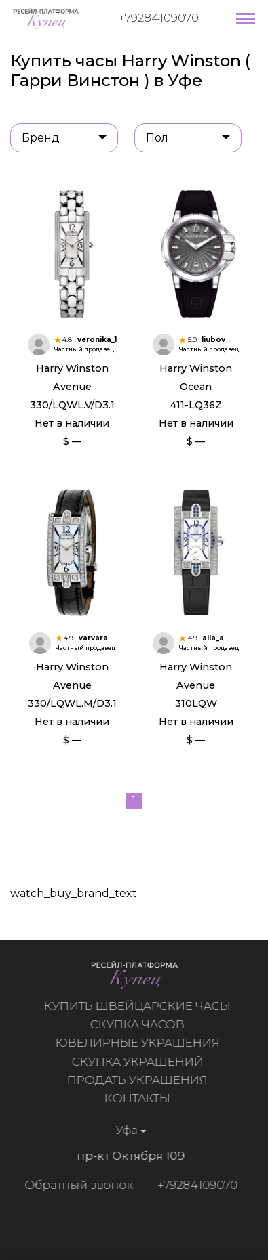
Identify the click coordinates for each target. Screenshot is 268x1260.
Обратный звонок (75, 1185)
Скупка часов (140, 1024)
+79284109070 (159, 17)
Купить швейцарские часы (140, 1006)
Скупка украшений (140, 1061)
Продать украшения (140, 1080)
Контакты (140, 1098)
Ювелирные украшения (140, 1042)
